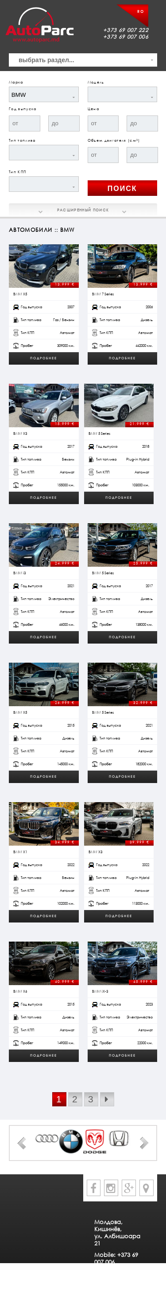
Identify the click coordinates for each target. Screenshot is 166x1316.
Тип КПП (17, 172)
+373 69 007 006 (125, 36)
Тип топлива (22, 140)
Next (144, 1143)
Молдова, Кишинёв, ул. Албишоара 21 (117, 1232)
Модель (96, 82)
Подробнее (43, 358)
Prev (21, 1143)
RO (140, 11)
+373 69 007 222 (125, 30)
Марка (16, 82)
